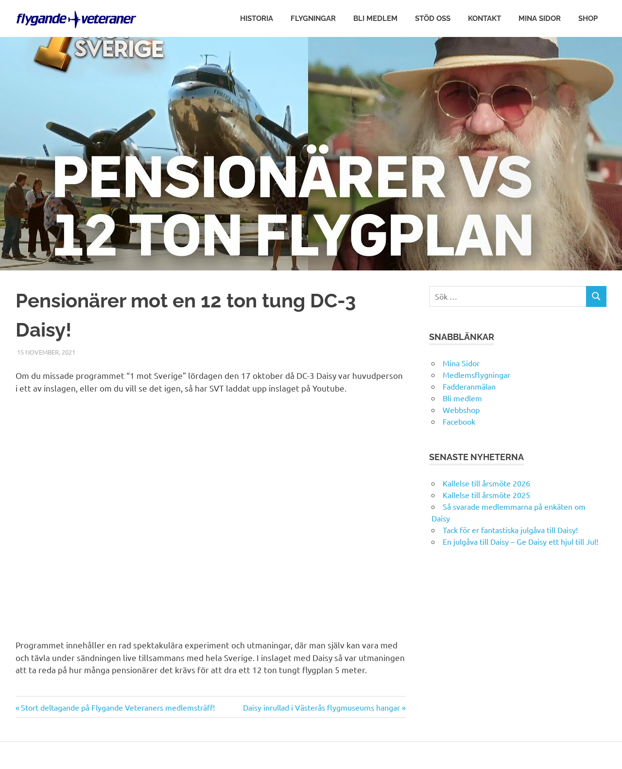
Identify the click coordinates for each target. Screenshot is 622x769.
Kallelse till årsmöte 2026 (486, 483)
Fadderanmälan (469, 386)
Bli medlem (375, 18)
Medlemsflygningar (476, 374)
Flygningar (313, 18)
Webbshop (461, 409)
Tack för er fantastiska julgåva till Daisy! (510, 530)
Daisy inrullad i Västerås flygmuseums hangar (321, 707)
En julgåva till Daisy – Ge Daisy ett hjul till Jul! (521, 541)
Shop (588, 18)
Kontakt (484, 18)
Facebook (459, 421)
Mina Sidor (539, 18)
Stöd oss (432, 18)
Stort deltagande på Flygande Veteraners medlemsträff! (117, 707)
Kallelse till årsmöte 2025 (486, 495)
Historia (256, 18)
